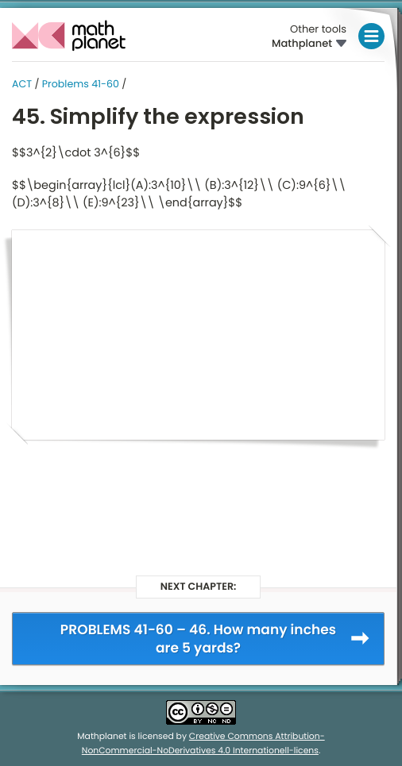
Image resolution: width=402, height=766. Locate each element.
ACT (22, 84)
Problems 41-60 (80, 84)
